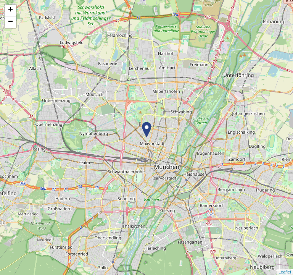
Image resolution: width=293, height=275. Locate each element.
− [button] (10, 22)
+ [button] (10, 10)
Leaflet (285, 272)
